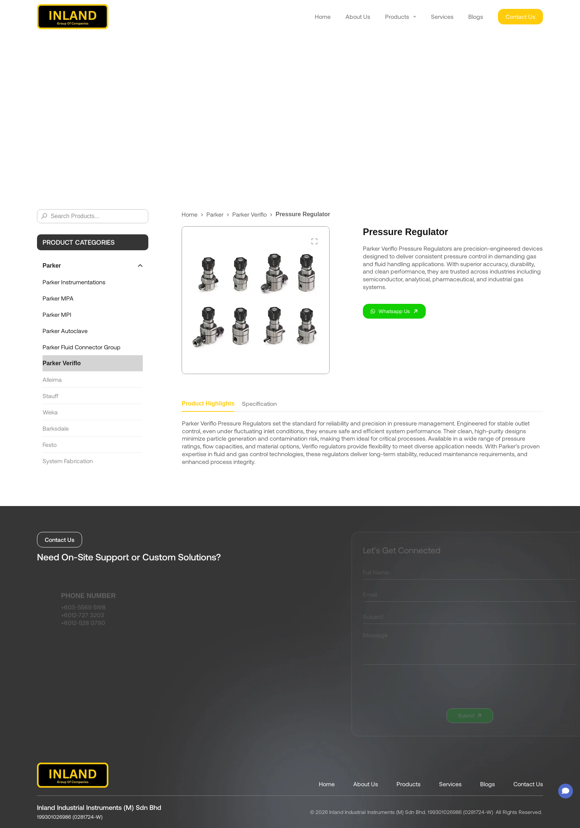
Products (400, 16)
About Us (357, 16)
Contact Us (520, 16)
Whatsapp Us (390, 311)
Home (323, 16)
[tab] (208, 405)
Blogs (475, 16)
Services (442, 16)
